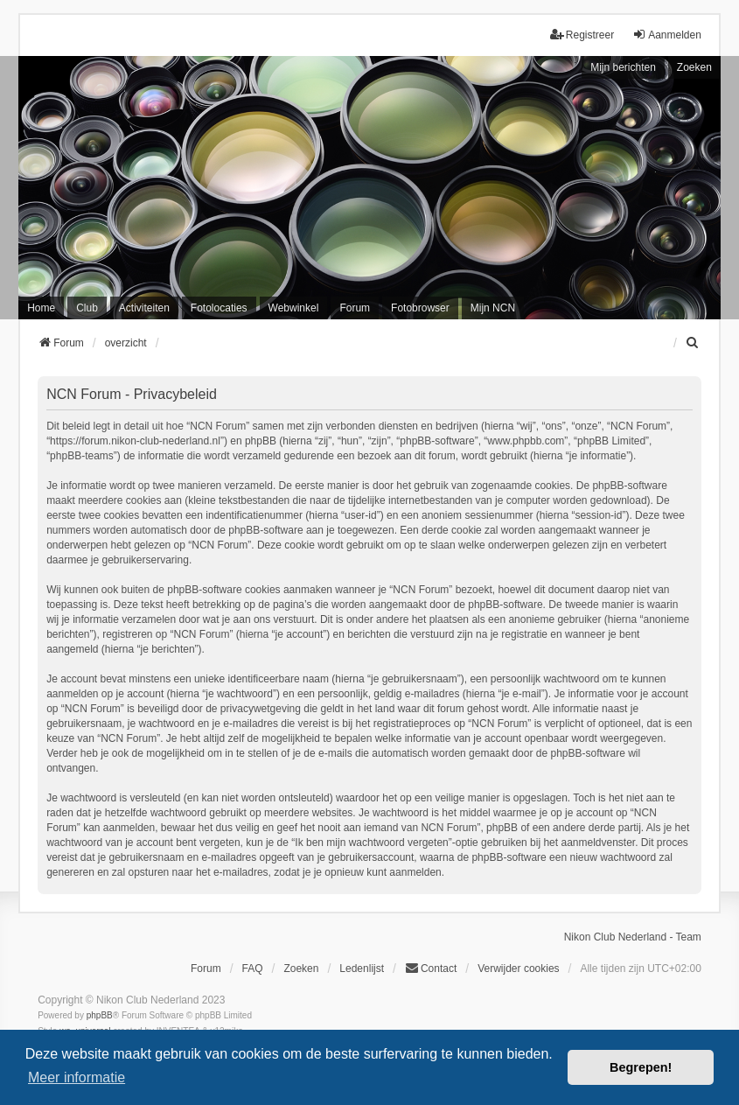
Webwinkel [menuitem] (293, 308)
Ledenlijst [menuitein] (361, 968)
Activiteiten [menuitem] (144, 308)
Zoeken (694, 67)
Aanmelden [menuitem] (666, 34)
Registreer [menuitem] (582, 34)
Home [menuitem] (41, 308)
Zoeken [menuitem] (300, 968)
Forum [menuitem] (354, 308)
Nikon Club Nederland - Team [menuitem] (632, 937)
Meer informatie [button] (76, 1077)
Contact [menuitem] (431, 968)
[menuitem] (693, 343)
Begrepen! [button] (641, 1067)
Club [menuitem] (87, 308)
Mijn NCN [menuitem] (493, 308)
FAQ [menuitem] (252, 968)
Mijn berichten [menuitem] (623, 67)
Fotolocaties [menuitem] (219, 308)
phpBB (100, 1015)
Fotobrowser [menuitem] (420, 308)
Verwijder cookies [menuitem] (518, 968)
